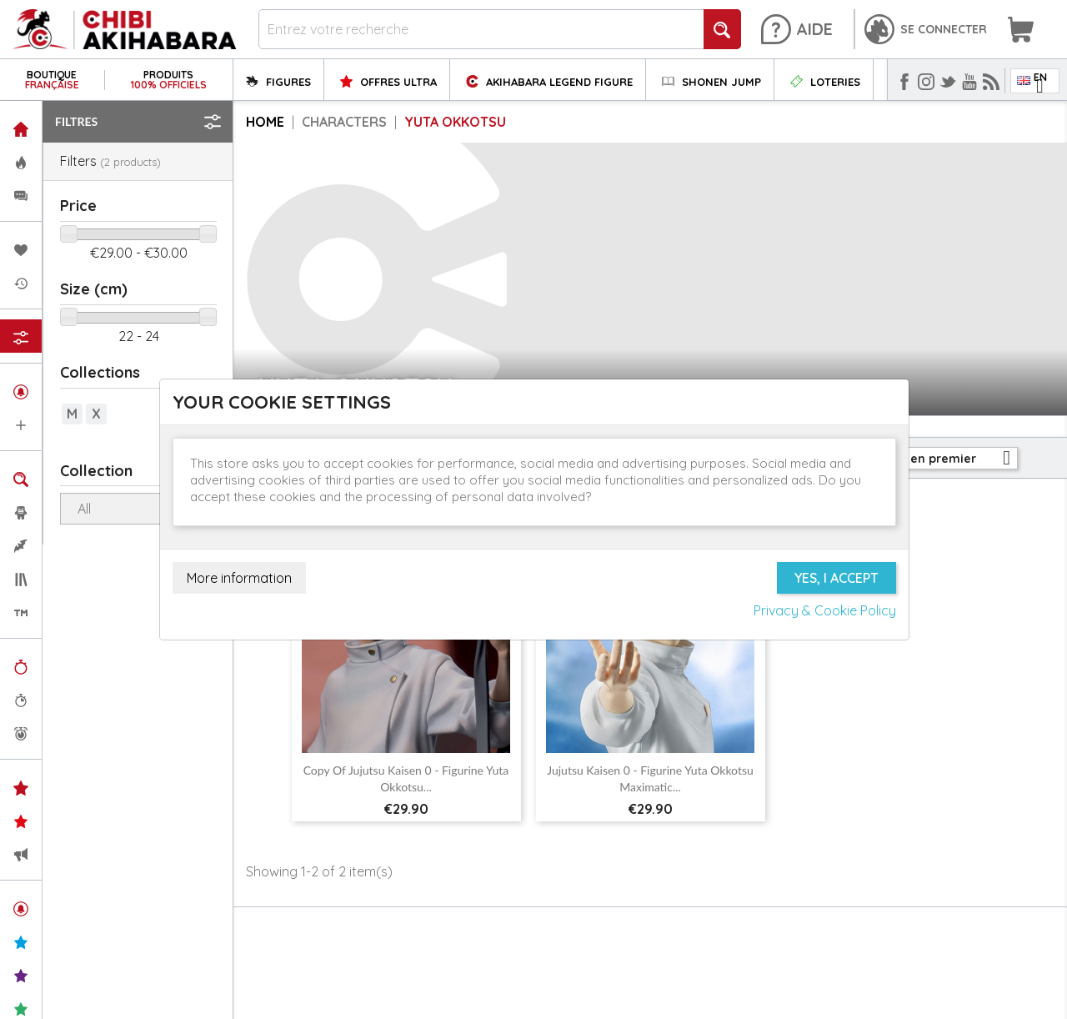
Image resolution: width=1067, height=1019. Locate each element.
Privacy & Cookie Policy (825, 610)
